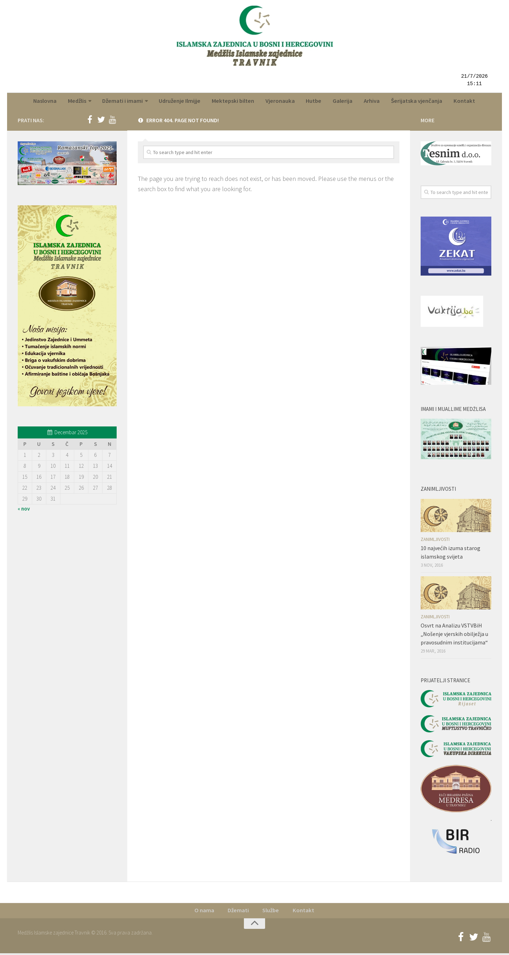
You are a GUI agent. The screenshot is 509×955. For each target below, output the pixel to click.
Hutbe (315, 102)
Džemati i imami (126, 102)
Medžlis (81, 102)
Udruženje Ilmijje (183, 102)
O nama (205, 912)
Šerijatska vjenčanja (414, 102)
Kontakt (460, 102)
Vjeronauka (282, 102)
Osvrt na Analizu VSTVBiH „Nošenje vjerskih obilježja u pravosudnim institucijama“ (454, 635)
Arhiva (370, 102)
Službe (271, 912)
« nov (24, 510)
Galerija (342, 102)
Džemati (238, 912)
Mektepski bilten (236, 102)
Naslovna (50, 102)
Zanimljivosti (435, 541)
